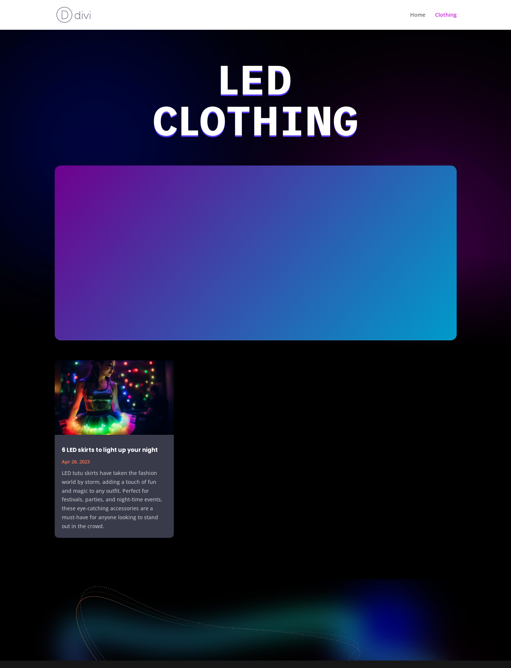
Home (417, 15)
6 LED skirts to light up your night (110, 450)
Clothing (446, 15)
